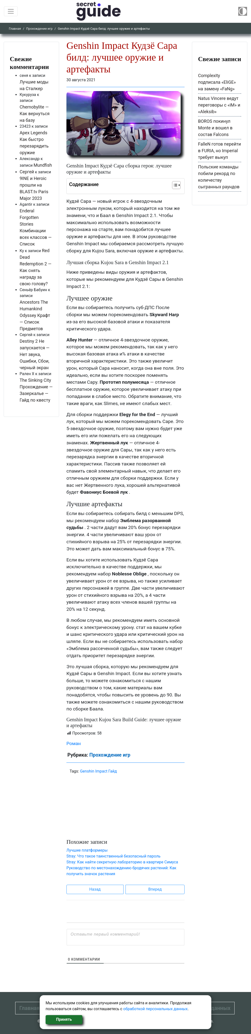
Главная (15, 28)
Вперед (155, 889)
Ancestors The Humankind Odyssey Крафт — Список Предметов (35, 315)
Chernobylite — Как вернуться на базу (35, 113)
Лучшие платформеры (87, 850)
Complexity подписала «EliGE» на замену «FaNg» (217, 82)
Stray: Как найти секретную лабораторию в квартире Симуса (122, 862)
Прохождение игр (39, 28)
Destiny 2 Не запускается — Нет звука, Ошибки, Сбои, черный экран (35, 354)
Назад (95, 889)
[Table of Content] (176, 185)
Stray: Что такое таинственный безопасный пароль (113, 856)
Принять (64, 1019)
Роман (73, 743)
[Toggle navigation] (11, 11)
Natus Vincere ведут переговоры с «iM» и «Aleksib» (219, 105)
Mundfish (43, 165)
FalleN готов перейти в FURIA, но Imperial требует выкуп (219, 150)
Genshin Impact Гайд (98, 771)
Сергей (27, 171)
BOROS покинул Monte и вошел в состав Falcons (215, 128)
